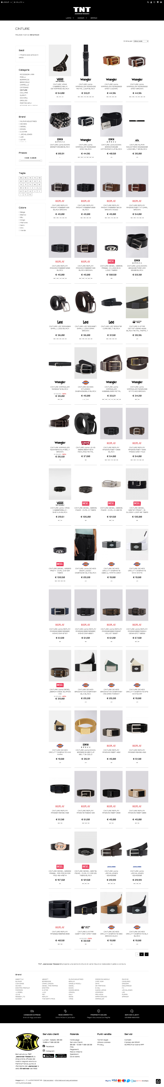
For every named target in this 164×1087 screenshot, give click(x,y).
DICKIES (18, 986)
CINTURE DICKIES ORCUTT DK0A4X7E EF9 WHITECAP (137, 702)
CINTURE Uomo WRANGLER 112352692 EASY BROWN (137, 86)
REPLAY (45, 996)
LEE (123, 992)
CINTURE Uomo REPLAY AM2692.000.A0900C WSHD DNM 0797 (60, 642)
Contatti (128, 1040)
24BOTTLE (19, 979)
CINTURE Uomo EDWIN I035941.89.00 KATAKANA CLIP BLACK (111, 157)
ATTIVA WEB (26, 1083)
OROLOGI (23, 100)
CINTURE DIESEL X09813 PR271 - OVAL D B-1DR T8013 (60, 581)
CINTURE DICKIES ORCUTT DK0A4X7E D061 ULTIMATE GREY (111, 581)
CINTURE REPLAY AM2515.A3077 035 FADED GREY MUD (137, 460)
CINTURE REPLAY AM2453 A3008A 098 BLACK (60, 278)
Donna (81, 18)
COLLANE (24, 93)
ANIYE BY (125, 979)
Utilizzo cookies (103, 1042)
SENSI (71, 996)
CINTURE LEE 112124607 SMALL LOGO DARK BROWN (85, 339)
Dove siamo (75, 1056)
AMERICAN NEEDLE (102, 979)
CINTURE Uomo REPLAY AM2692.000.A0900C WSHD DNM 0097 (85, 642)
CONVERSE (19, 983)
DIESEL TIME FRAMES (50, 986)
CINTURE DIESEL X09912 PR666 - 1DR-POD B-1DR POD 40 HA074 (60, 884)
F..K (123, 988)
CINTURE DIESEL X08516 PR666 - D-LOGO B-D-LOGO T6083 (111, 278)
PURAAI (125, 994)
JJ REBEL (19, 992)
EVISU (97, 988)
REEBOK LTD (20, 996)
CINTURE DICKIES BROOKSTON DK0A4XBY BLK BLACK (86, 702)
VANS (71, 999)
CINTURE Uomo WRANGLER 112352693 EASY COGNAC (111, 86)
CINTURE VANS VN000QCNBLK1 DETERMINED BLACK (60, 86)
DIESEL (71, 986)
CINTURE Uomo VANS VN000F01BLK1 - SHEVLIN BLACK (60, 520)
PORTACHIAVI (25, 103)
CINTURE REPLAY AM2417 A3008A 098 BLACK (85, 218)
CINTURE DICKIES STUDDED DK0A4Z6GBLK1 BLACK (85, 399)
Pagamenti (74, 1049)
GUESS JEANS (100, 990)
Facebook (50, 1046)
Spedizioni (74, 1054)
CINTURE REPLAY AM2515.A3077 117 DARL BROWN (137, 218)
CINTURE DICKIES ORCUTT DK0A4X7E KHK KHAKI (60, 763)
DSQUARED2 (126, 986)
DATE (97, 983)
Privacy (100, 1045)
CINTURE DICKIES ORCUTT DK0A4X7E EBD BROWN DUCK (111, 944)
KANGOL (72, 992)
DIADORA (125, 983)
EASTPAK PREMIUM (22, 988)
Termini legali (102, 1040)
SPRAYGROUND (101, 996)
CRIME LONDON (47, 983)
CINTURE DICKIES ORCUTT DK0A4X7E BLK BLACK (137, 944)
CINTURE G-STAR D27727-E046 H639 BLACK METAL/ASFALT (137, 339)
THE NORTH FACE (48, 999)
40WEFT (45, 979)
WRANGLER (99, 999)
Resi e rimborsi (76, 1052)
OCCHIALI (24, 98)
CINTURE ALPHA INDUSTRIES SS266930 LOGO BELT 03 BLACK (137, 157)
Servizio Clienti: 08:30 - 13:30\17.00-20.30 (81, 1043)
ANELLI (23, 77)
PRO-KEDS (99, 994)
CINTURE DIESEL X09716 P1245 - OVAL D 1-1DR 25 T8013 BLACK (86, 884)
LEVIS (17, 994)
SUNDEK (18, 999)
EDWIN (71, 988)
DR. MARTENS (100, 986)
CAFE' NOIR (99, 981)
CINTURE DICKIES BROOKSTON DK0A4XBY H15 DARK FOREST (111, 702)
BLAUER (18, 981)
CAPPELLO (24, 85)
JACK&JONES (127, 990)
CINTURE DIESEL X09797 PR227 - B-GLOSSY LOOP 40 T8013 (137, 520)
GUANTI (23, 95)
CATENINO (24, 87)
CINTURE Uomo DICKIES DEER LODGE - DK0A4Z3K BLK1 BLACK (85, 581)
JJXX (44, 992)
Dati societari (48, 1080)
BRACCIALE (25, 82)
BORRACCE (24, 80)
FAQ (72, 1047)
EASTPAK (45, 988)
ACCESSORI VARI (27, 74)
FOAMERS (19, 990)
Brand (94, 18)
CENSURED (126, 981)
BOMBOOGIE (46, 981)
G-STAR (45, 990)
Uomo (68, 18)
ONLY (71, 994)
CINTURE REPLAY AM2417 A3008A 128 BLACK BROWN (60, 218)
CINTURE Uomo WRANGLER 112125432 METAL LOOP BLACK (86, 86)
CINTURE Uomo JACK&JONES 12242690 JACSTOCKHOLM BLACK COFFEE (111, 886)
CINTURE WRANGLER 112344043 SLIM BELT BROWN (60, 460)
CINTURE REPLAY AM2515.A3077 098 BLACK (111, 460)
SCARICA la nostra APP (134, 1045)
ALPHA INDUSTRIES (76, 979)
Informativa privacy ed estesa (66, 1080)
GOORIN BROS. (74, 990)
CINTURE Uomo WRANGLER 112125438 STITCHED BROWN (137, 399)
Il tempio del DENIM (132, 1042)
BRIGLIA (72, 981)
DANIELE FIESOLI (75, 983)
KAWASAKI (99, 992)
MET (43, 994)
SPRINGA (125, 996)
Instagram (50, 1051)
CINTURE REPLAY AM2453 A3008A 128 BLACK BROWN (85, 278)
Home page (74, 1040)
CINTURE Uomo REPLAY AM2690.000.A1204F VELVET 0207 (111, 642)
